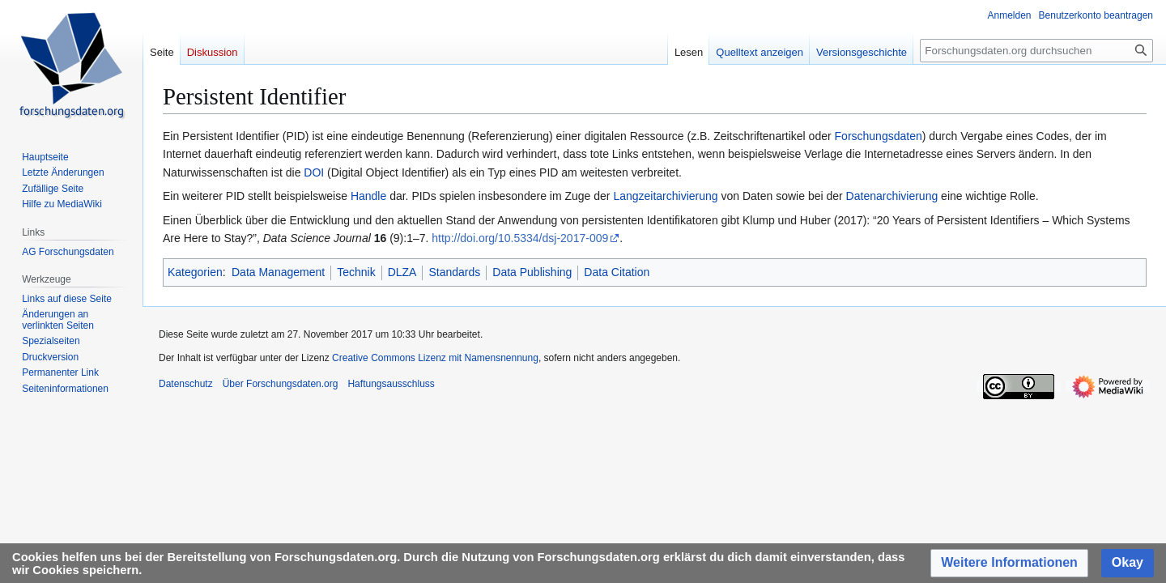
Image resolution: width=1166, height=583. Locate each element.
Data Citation (616, 272)
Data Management (278, 272)
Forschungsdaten (878, 136)
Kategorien (195, 272)
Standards (454, 272)
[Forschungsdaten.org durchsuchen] (1036, 50)
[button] (1009, 563)
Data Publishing (532, 272)
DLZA (402, 272)
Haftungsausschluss (390, 383)
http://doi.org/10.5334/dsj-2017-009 (520, 238)
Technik (356, 272)
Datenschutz (186, 383)
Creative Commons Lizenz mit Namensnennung (435, 358)
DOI (314, 172)
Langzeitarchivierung (665, 195)
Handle (368, 195)
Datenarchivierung (892, 195)
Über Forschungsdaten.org (280, 383)
